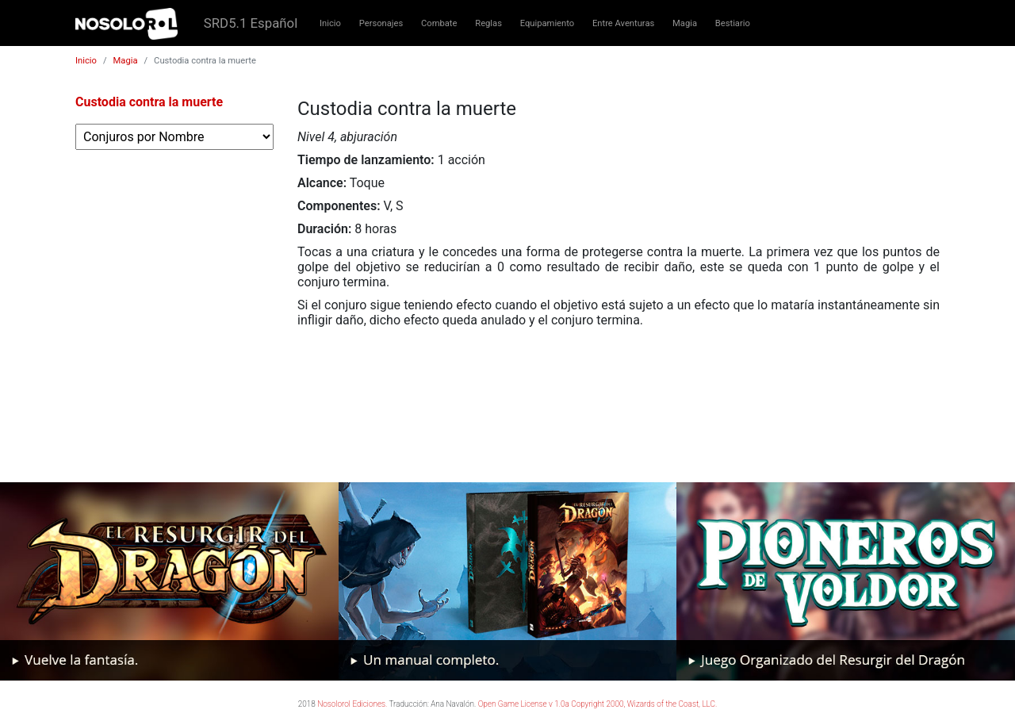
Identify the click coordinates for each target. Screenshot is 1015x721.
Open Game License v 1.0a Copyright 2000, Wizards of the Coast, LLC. (598, 704)
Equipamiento (547, 23)
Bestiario (732, 23)
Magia (684, 23)
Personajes (381, 23)
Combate (439, 23)
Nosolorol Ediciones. (352, 704)
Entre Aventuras (623, 23)
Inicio (330, 23)
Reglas (488, 23)
